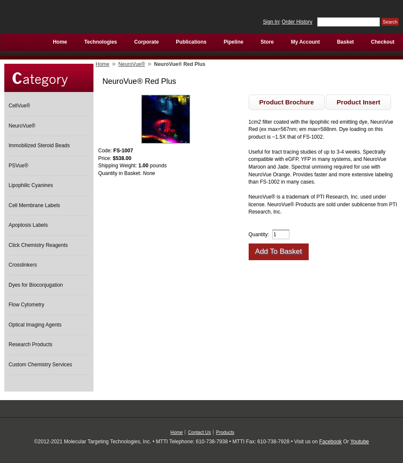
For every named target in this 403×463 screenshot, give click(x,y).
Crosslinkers (23, 265)
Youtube (359, 442)
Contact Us (199, 432)
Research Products (30, 344)
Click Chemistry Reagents (38, 245)
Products (225, 432)
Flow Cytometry (26, 305)
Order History (297, 22)
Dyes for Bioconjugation (36, 285)
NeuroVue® (22, 126)
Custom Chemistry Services (40, 365)
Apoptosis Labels (28, 225)
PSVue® (18, 166)
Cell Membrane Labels (34, 205)
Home (102, 64)
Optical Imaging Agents (35, 325)
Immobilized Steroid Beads (39, 145)
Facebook (330, 442)
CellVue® (19, 106)
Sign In (271, 22)
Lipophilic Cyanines (31, 185)
